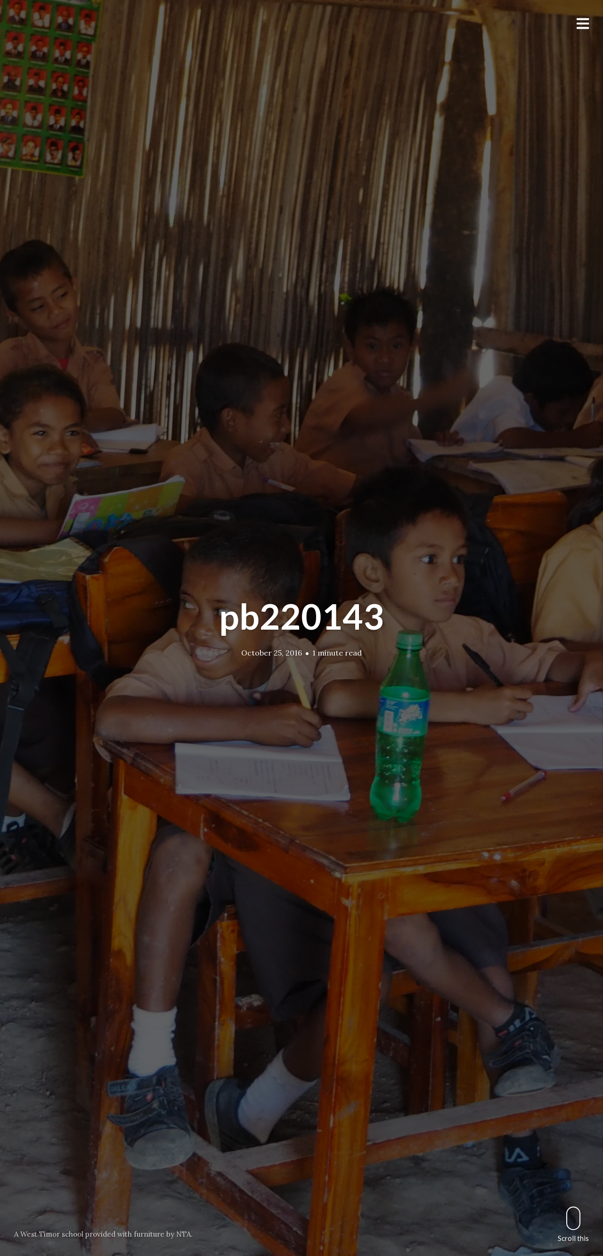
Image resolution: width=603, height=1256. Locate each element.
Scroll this (573, 1224)
